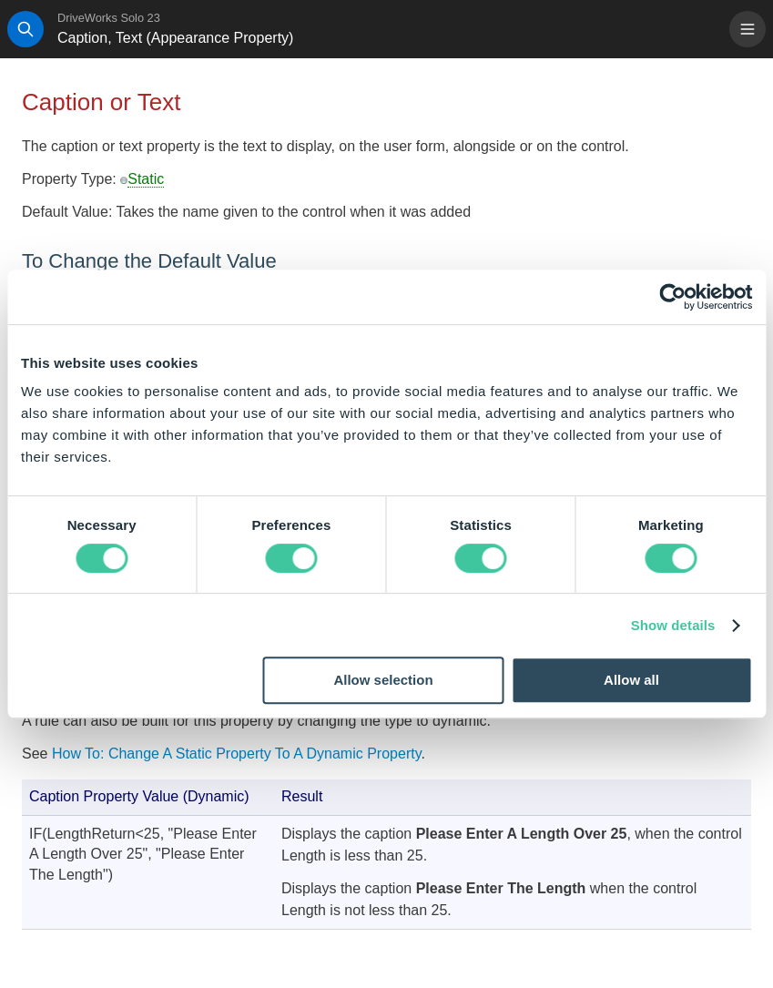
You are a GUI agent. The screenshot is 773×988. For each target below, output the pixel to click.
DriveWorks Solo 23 (108, 18)
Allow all (631, 680)
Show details (673, 625)
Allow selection (382, 680)
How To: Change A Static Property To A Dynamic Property (237, 753)
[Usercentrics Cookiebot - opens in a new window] (672, 297)
